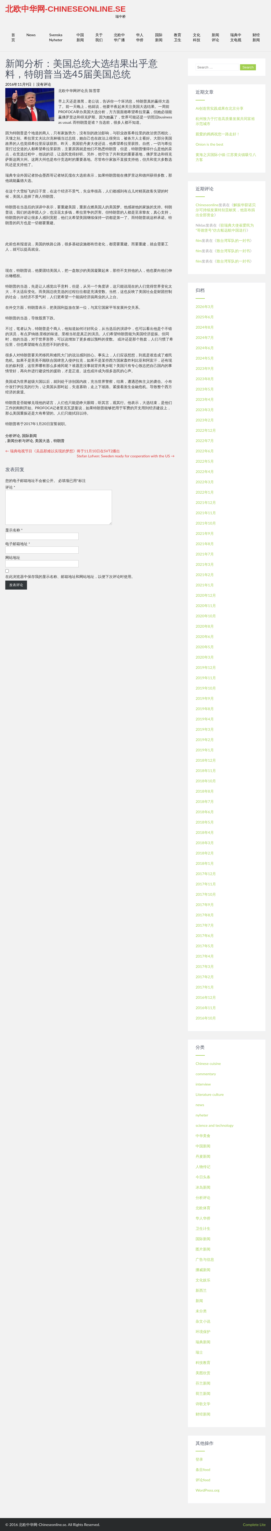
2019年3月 (205, 729)
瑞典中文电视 (235, 37)
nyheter (202, 1115)
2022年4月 (205, 471)
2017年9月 (205, 904)
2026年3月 (205, 306)
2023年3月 (205, 409)
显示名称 (14, 536)
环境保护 (203, 1331)
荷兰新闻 (203, 1393)
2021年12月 (206, 502)
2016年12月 (206, 997)
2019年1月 (205, 750)
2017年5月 (205, 946)
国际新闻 (158, 37)
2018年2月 (205, 853)
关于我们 (99, 37)
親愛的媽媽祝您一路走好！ (218, 134)
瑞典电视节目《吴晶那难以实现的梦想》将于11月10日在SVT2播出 (62, 451)
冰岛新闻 (203, 1187)
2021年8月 (205, 543)
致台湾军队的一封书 (233, 240)
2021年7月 (205, 554)
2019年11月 (206, 677)
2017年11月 (206, 884)
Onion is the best (209, 144)
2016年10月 (206, 1018)
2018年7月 (205, 801)
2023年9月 (205, 368)
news (200, 1104)
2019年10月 (206, 688)
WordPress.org (207, 1490)
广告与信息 (205, 1259)
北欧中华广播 (119, 37)
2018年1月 (205, 863)
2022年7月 (205, 440)
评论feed (203, 1480)
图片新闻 (203, 1249)
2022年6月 (205, 451)
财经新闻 (256, 37)
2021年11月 (206, 513)
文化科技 (196, 37)
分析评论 (12, 435)
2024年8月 (205, 327)
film (199, 240)
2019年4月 (205, 719)
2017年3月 (205, 966)
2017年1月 (205, 987)
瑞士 (199, 1352)
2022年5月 (205, 461)
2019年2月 (205, 739)
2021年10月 (206, 523)
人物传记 (203, 1166)
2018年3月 (205, 842)
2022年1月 (205, 492)
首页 (13, 37)
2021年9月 (205, 533)
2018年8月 (205, 791)
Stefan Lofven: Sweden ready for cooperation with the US (125, 456)
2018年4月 (205, 832)
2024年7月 (205, 337)
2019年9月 (205, 698)
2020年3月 (205, 657)
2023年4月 (205, 399)
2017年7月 (205, 925)
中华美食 (203, 1135)
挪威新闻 (203, 1269)
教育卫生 (177, 37)
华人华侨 (139, 37)
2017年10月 (206, 894)
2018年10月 (206, 781)
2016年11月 (206, 1007)
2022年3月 (205, 482)
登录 (199, 1459)
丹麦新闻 (203, 1156)
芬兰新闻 (203, 1383)
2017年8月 (205, 915)
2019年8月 (205, 708)
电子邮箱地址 (17, 550)
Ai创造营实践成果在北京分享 (219, 108)
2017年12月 (206, 873)
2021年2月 (205, 574)
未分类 (201, 1311)
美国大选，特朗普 (50, 440)
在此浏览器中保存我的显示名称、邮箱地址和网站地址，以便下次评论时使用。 (70, 583)
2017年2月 (205, 976)
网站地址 (12, 564)
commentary (206, 1074)
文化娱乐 (203, 1280)
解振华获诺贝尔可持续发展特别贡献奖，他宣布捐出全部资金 (226, 210)
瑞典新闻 (203, 1342)
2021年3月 (205, 564)
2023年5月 (205, 389)
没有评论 (43, 84)
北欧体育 (203, 1208)
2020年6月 (205, 636)
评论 (10, 487)
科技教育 (203, 1362)
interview (203, 1084)
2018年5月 (205, 822)
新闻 (199, 1300)
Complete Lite (254, 1524)
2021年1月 (205, 585)
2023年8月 (205, 378)
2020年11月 (206, 605)
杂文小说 (203, 1321)
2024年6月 (205, 348)
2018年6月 (205, 812)
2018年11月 (206, 770)
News (31, 35)
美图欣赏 (203, 1373)
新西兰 (201, 1290)
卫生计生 (203, 1228)
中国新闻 (80, 37)
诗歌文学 (203, 1403)
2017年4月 (205, 956)
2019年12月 (206, 667)
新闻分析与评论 (20, 440)
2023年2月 (205, 420)
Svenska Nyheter (55, 37)
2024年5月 (205, 358)
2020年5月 (205, 647)
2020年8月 (205, 626)
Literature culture (210, 1094)
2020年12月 (206, 595)
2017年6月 (205, 935)
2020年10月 (206, 616)
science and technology (214, 1125)
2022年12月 (206, 430)
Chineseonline (207, 205)
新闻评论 (215, 37)
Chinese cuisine (208, 1063)
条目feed (203, 1469)
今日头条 (203, 1177)
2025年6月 (205, 317)
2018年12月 (206, 760)
